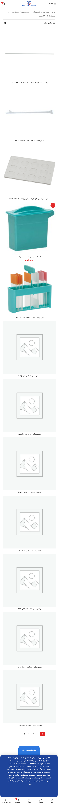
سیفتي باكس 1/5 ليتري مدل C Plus (29, 609)
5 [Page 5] (24, 734)
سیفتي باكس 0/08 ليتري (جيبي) (30, 434)
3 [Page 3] (33, 734)
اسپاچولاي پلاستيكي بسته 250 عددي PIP (29, 140)
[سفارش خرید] (5, 23)
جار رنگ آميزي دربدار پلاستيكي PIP (30, 257)
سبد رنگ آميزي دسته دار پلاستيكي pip (30, 317)
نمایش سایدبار (47, 23)
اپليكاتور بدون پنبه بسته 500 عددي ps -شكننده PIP (29, 82)
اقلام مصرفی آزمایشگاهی (20, 12)
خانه (53, 12)
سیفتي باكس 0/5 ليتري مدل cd (29, 550)
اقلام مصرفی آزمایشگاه (40, 12)
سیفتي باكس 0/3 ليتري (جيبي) (29, 492)
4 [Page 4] (29, 734)
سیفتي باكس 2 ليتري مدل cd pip (29, 376)
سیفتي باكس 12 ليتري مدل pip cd (30, 725)
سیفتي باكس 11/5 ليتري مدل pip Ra (30, 667)
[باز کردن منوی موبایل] (52, 3)
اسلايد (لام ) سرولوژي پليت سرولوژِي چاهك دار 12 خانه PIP (29, 199)
